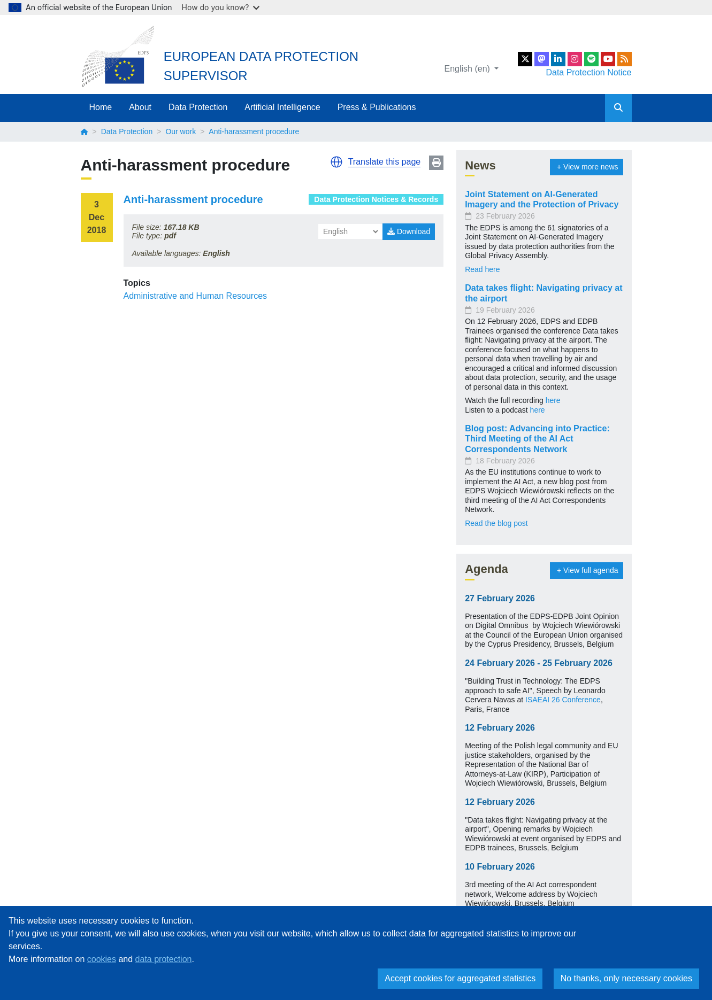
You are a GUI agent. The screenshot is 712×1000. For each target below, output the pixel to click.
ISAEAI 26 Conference (563, 699)
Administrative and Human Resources (195, 295)
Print (436, 163)
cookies (101, 959)
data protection (163, 959)
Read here (482, 269)
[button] (336, 162)
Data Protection (198, 107)
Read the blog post (496, 523)
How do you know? (221, 7)
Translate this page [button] (384, 161)
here (553, 400)
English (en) (469, 68)
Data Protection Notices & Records (376, 199)
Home (100, 107)
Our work (180, 131)
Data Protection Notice (588, 72)
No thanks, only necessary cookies (626, 978)
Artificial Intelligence (282, 107)
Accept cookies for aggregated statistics (460, 978)
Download (408, 231)
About (140, 107)
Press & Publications (377, 107)
